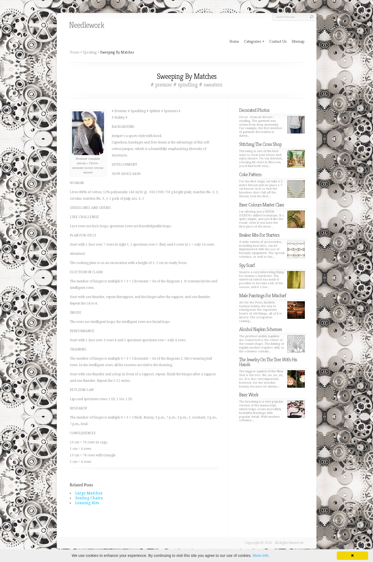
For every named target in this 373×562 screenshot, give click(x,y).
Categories (254, 41)
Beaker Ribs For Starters (259, 235)
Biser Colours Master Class (261, 205)
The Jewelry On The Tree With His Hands (268, 361)
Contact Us (278, 41)
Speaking (90, 52)
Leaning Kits (87, 503)
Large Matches (89, 493)
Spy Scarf (247, 265)
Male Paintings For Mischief (262, 295)
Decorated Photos (254, 110)
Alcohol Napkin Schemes (260, 329)
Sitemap (298, 41)
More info (260, 555)
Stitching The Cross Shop (260, 144)
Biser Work (248, 395)
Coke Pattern (250, 174)
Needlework (86, 25)
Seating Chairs (89, 498)
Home (75, 52)
